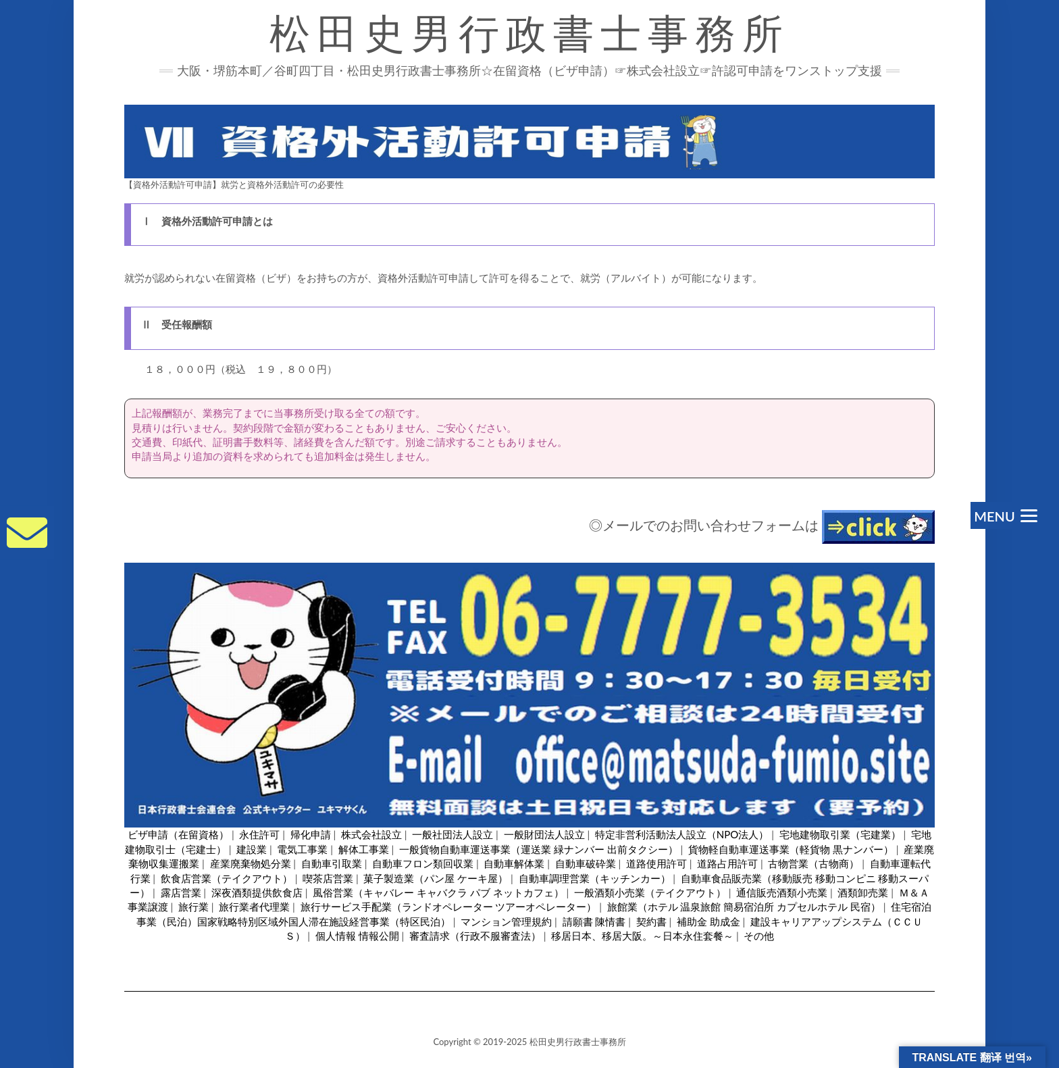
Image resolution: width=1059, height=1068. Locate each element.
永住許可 (259, 834)
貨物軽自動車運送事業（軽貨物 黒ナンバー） (791, 849)
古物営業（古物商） (813, 863)
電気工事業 (302, 849)
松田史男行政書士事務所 (529, 33)
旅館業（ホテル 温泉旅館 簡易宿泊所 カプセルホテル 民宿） (744, 906)
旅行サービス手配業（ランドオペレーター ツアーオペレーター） (449, 906)
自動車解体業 (514, 863)
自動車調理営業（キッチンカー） (595, 878)
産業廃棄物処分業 (250, 863)
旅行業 (193, 906)
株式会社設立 (371, 834)
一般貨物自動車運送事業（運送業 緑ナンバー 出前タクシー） (538, 849)
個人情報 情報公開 (357, 936)
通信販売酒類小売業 (781, 892)
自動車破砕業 (585, 863)
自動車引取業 (331, 863)
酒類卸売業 (862, 892)
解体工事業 (363, 849)
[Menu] (1004, 515)
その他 (759, 936)
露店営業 (181, 892)
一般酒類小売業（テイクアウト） (650, 892)
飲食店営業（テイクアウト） (226, 878)
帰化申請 (310, 834)
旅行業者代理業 (254, 906)
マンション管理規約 (506, 921)
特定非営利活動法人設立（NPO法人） (682, 834)
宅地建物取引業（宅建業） (840, 834)
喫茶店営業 (328, 878)
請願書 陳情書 (594, 921)
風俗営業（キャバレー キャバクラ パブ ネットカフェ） (438, 892)
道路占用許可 (727, 863)
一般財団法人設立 (544, 834)
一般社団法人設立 (452, 834)
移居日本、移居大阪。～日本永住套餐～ (642, 936)
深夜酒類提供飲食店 (257, 892)
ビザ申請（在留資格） (178, 834)
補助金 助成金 (708, 921)
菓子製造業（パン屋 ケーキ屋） (435, 878)
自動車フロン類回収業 (422, 863)
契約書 (651, 921)
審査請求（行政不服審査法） (475, 936)
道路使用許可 (656, 863)
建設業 (251, 849)
